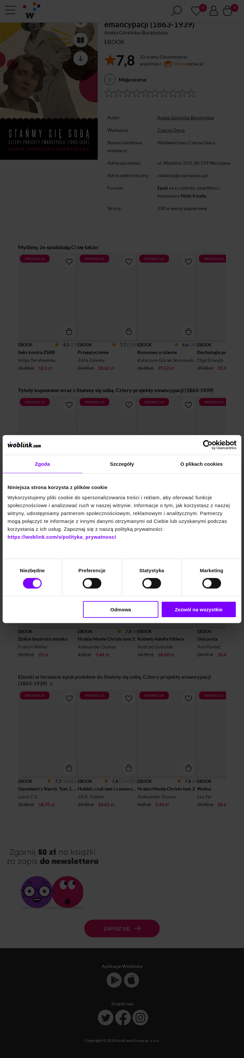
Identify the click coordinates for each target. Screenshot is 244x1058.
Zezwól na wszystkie (199, 609)
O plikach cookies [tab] (201, 463)
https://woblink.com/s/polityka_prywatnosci (62, 537)
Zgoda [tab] (42, 463)
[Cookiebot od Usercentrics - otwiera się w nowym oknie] (207, 445)
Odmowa (120, 609)
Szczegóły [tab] (122, 463)
